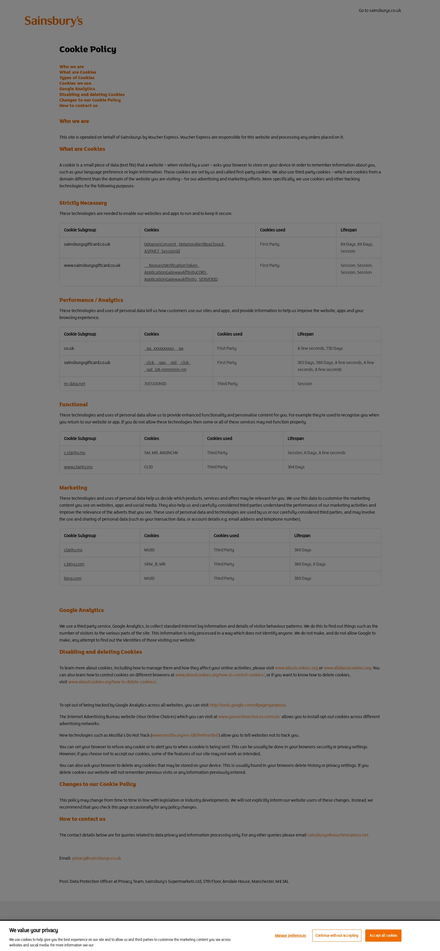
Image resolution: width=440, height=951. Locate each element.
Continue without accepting (336, 935)
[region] (220, 936)
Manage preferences (290, 935)
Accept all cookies (383, 935)
